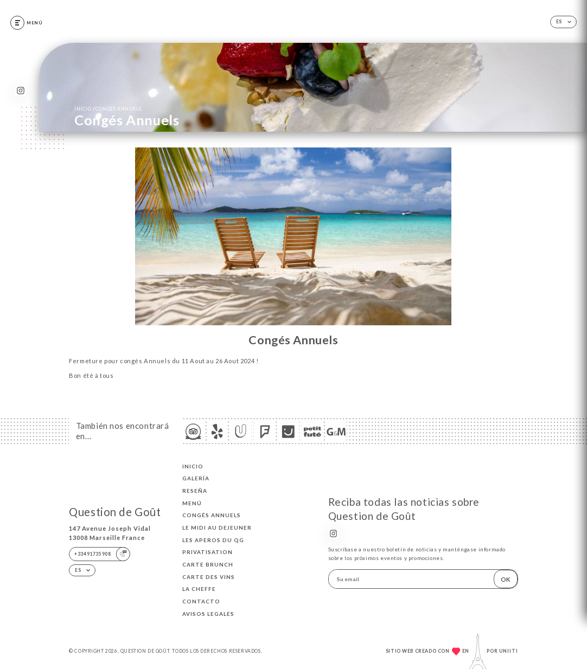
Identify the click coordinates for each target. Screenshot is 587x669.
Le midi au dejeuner (217, 527)
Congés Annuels (211, 515)
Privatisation (207, 552)
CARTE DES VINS (208, 577)
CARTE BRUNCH (207, 564)
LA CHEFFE (199, 589)
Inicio (192, 466)
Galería (195, 478)
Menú (192, 503)
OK (506, 579)
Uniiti (508, 651)
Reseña (194, 490)
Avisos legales (208, 613)
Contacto (201, 601)
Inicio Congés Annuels (108, 108)
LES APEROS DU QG (213, 540)
